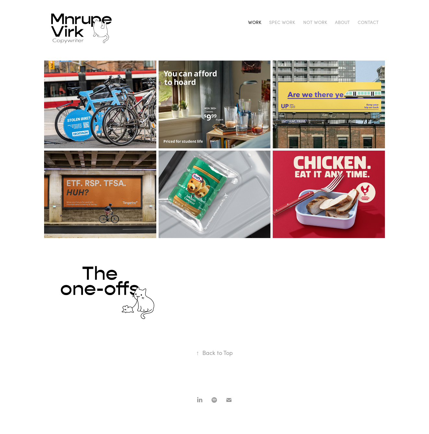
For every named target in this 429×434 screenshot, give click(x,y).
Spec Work (282, 22)
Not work (315, 22)
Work (254, 22)
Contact (368, 22)
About (342, 22)
